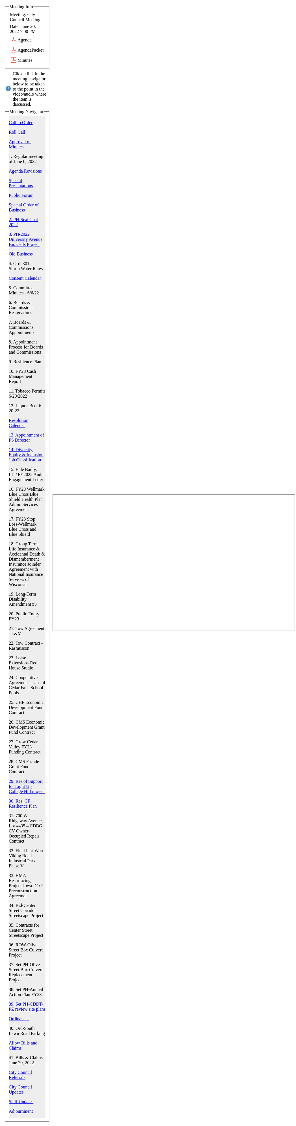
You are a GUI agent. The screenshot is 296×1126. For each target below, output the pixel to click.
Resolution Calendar (18, 423)
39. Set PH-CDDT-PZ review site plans (27, 1007)
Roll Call (17, 132)
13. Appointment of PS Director (26, 437)
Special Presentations (21, 183)
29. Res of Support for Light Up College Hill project (27, 786)
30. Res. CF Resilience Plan (23, 803)
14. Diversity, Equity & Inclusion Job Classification (26, 454)
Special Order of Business (24, 207)
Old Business (21, 254)
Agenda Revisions (25, 171)
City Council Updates (20, 1089)
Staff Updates (21, 1101)
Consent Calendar (25, 278)
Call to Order (20, 122)
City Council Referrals (20, 1075)
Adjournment (21, 1111)
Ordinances (19, 1018)
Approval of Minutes (20, 144)
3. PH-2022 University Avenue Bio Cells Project (25, 239)
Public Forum (21, 195)
